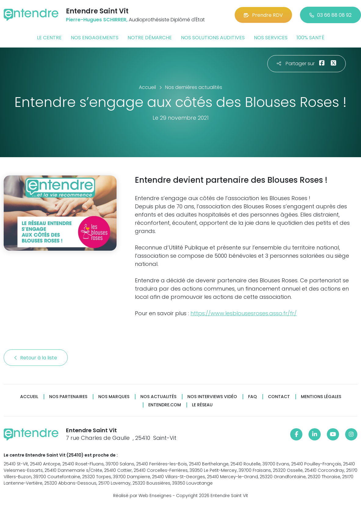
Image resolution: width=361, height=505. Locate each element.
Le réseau (202, 405)
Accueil (29, 396)
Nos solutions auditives (213, 37)
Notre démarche (150, 37)
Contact (279, 396)
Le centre (49, 37)
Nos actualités (158, 396)
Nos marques (113, 396)
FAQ (252, 396)
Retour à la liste (35, 357)
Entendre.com (164, 405)
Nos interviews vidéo (212, 396)
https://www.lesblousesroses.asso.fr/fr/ (243, 313)
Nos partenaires (68, 396)
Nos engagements (94, 37)
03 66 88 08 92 (330, 15)
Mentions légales (321, 396)
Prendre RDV (263, 15)
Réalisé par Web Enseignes (142, 496)
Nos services (270, 37)
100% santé (310, 37)
